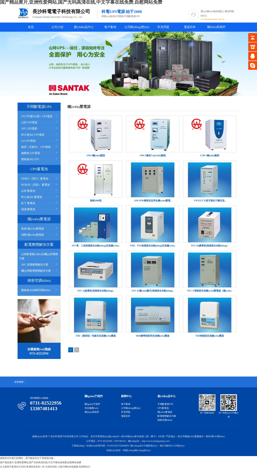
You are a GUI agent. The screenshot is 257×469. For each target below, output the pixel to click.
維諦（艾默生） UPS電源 (39, 146)
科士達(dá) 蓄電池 (39, 196)
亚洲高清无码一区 (35, 467)
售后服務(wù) (91, 408)
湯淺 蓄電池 (39, 209)
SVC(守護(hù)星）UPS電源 (39, 116)
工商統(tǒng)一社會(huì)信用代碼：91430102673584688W (100, 445)
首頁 (31, 27)
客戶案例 (110, 27)
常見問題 (163, 27)
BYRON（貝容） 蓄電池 (39, 184)
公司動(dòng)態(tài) (136, 27)
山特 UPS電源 (39, 122)
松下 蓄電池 (39, 203)
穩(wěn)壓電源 (164, 412)
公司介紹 (57, 27)
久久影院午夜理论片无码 (13, 467)
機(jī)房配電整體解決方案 (39, 270)
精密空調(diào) (164, 420)
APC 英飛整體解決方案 (39, 264)
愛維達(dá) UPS (39, 159)
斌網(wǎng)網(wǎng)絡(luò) (136, 450)
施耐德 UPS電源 (39, 152)
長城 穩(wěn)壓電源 (39, 228)
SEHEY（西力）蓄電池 (39, 178)
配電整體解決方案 (166, 416)
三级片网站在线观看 (67, 467)
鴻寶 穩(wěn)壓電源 (39, 234)
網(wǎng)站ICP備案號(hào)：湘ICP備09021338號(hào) (157, 445)
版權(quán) (37, 436)
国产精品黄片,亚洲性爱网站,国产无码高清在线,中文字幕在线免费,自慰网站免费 (40, 462)
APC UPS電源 (39, 128)
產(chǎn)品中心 (84, 27)
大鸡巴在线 (51, 467)
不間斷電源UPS (165, 404)
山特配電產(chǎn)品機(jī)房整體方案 (38, 256)
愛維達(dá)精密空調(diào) (39, 290)
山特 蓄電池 (39, 190)
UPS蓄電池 (163, 408)
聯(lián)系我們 (216, 27)
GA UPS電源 (39, 140)
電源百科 (190, 27)
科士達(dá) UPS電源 (39, 134)
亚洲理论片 (84, 467)
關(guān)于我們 (92, 404)
